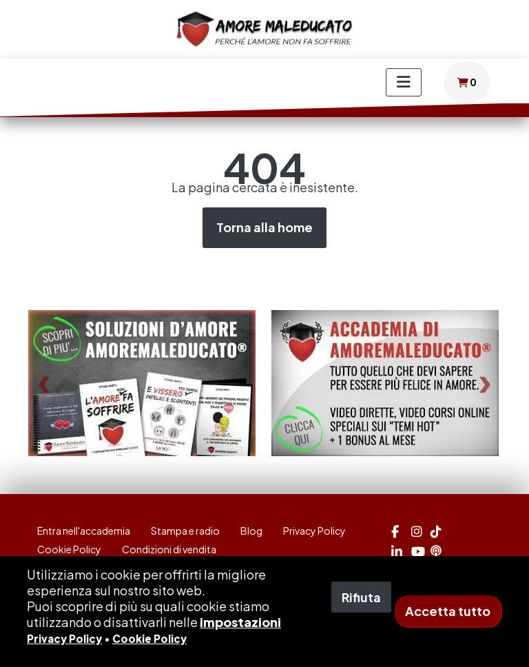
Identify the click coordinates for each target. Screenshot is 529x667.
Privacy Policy (314, 530)
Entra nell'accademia (83, 530)
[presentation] (44, 383)
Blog (251, 530)
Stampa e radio (185, 530)
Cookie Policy (69, 549)
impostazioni (240, 622)
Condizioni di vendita (169, 549)
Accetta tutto (447, 611)
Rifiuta (361, 597)
